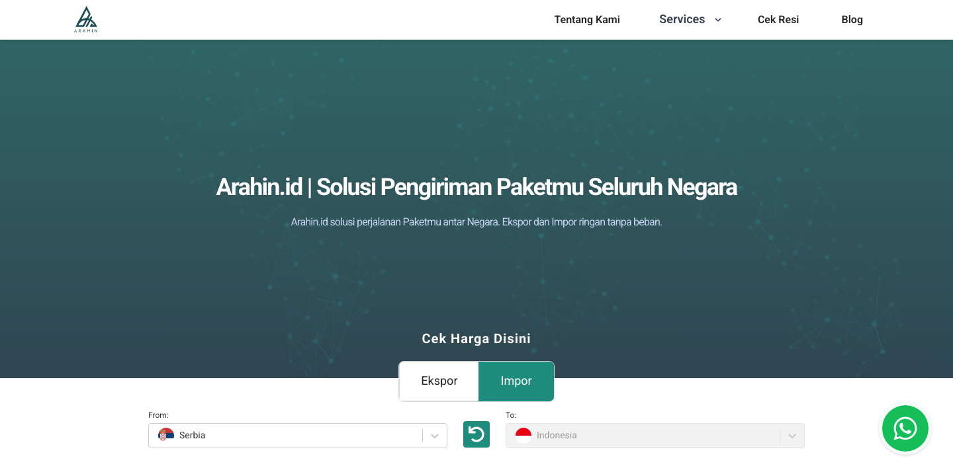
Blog (852, 19)
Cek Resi (778, 19)
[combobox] (157, 435)
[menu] (586, 20)
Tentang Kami (586, 19)
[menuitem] (586, 20)
